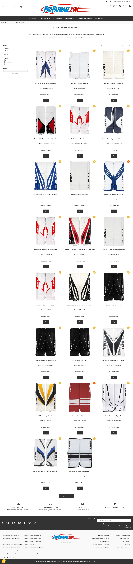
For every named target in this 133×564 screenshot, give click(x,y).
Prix (5, 68)
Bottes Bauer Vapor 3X (114, 199)
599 (116, 316)
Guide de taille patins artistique (11, 535)
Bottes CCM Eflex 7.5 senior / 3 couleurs (79, 305)
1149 (82, 150)
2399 (48, 95)
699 (111, 316)
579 (77, 427)
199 (48, 482)
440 (116, 372)
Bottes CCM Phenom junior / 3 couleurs (114, 360)
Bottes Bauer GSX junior (79, 360)
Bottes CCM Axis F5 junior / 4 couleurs (46, 416)
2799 (77, 95)
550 (111, 372)
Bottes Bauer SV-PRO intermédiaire (45, 249)
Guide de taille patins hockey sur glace (13, 544)
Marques (7, 45)
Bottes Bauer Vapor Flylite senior (45, 83)
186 (82, 482)
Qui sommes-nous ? (125, 538)
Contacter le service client (123, 535)
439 (48, 427)
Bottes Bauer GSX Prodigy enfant (79, 471)
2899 (43, 95)
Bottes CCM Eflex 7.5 (80, 309)
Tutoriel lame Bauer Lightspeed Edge (12, 557)
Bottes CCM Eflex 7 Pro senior (113, 83)
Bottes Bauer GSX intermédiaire (45, 360)
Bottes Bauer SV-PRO (46, 254)
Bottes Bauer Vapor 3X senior (113, 194)
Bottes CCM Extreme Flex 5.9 (46, 143)
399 (82, 427)
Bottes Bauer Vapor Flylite (46, 88)
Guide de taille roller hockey (31, 544)
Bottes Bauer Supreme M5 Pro (114, 143)
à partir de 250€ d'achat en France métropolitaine (18, 506)
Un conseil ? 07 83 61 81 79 (82, 506)
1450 (43, 150)
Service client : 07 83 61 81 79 (121, 1)
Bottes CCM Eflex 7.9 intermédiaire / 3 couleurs (80, 249)
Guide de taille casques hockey (32, 535)
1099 (116, 150)
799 (48, 316)
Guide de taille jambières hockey (32, 550)
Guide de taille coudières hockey (33, 538)
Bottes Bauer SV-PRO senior (80, 139)
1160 (48, 150)
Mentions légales (104, 541)
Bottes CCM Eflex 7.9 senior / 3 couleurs (45, 194)
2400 (16, 73)
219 (77, 482)
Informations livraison (103, 535)
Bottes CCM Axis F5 (45, 420)
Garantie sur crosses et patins (101, 547)
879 (82, 261)
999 (43, 316)
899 (48, 261)
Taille (6, 55)
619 (77, 372)
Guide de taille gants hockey (10, 550)
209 (116, 427)
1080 (48, 205)
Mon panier (127, 544)
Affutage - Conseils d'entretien (100, 544)
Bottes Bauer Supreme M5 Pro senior (114, 139)
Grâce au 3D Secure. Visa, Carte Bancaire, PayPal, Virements (50, 507)
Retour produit (105, 550)
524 (82, 372)
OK (94, 561)
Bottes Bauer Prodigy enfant (114, 416)
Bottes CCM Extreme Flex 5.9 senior (45, 139)
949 (116, 205)
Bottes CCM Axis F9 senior (79, 194)
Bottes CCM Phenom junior (114, 365)
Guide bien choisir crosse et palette (33, 547)
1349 (77, 150)
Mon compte (126, 541)
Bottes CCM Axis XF (79, 88)
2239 (82, 95)
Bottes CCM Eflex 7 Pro (113, 88)
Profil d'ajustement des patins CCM (12, 553)
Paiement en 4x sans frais (123, 547)
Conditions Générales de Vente (100, 538)
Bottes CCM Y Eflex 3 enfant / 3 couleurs (45, 471)
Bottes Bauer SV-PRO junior (45, 305)
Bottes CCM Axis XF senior (79, 83)
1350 (43, 205)
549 (43, 427)
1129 (43, 261)
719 (82, 316)
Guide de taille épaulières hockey (11, 547)
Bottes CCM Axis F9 (79, 199)
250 (43, 482)
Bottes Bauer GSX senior (114, 305)
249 (111, 427)
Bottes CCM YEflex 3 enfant (45, 476)
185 (13, 73)
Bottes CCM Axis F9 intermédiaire (114, 249)
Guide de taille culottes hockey (32, 541)
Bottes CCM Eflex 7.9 (45, 199)
